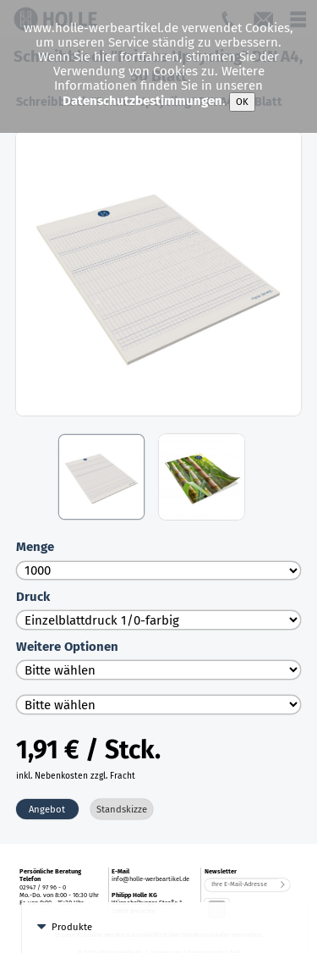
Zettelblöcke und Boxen (111, 933)
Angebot (47, 809)
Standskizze (121, 809)
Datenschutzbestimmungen (142, 101)
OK (242, 101)
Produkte (72, 897)
